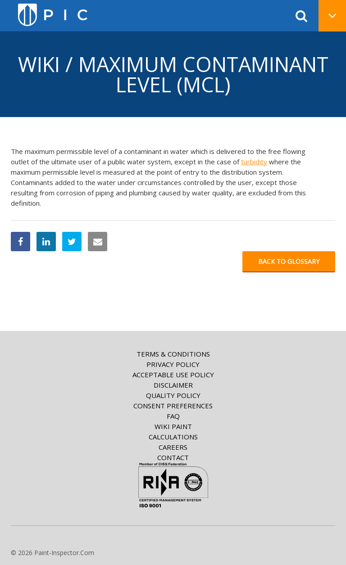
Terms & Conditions (173, 353)
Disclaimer (173, 384)
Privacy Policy (173, 364)
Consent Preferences (173, 405)
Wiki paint (173, 426)
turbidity (254, 161)
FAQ (173, 415)
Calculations (173, 436)
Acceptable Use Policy (173, 374)
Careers (173, 447)
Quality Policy (173, 395)
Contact (173, 457)
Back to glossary (288, 261)
